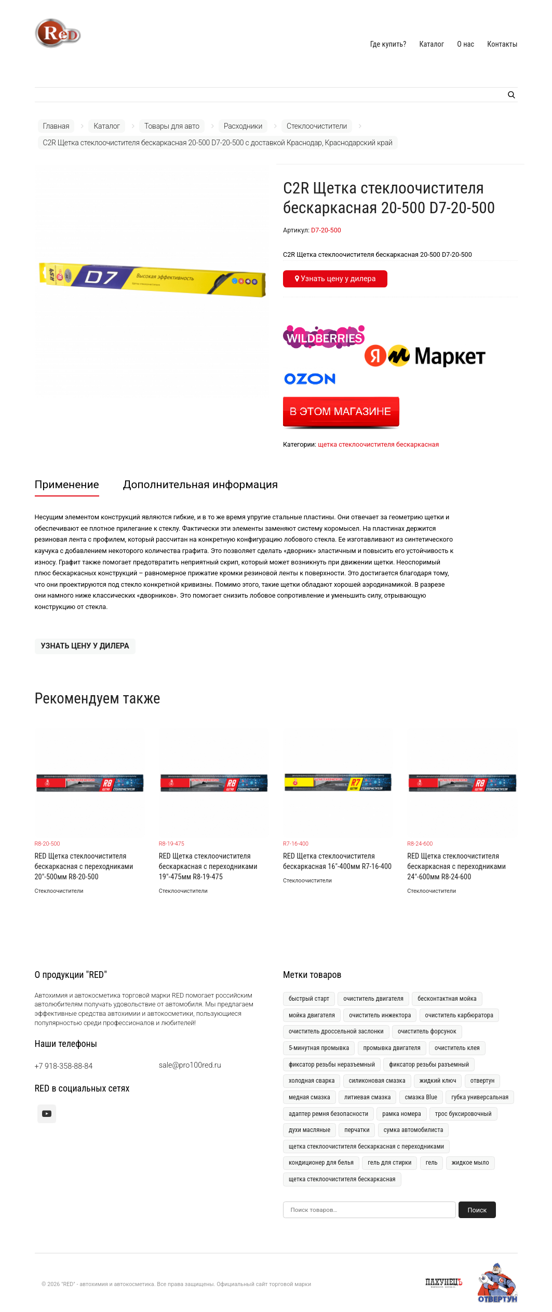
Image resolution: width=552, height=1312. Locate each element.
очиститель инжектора (380, 1015)
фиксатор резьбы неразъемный (332, 1064)
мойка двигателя (312, 1015)
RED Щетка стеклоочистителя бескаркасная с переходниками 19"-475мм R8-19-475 (208, 866)
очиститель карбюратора (459, 1015)
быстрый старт (309, 998)
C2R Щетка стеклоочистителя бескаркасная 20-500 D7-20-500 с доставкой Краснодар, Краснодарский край (218, 143)
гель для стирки (389, 1162)
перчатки (356, 1130)
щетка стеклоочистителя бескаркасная (378, 444)
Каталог (431, 44)
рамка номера (401, 1113)
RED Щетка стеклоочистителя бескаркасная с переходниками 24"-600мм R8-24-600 (456, 866)
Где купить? (388, 44)
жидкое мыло (470, 1162)
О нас (465, 44)
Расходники (243, 126)
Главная (56, 126)
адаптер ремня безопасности (328, 1113)
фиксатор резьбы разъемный (429, 1064)
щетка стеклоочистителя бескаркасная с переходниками (366, 1146)
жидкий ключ (438, 1080)
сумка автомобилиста (413, 1130)
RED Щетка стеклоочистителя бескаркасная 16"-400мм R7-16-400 (337, 861)
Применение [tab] (67, 484)
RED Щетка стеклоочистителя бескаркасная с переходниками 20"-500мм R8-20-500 (84, 866)
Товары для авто (171, 126)
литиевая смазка (367, 1097)
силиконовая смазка (377, 1080)
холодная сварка (312, 1080)
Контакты (502, 44)
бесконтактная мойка (447, 998)
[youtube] (46, 1113)
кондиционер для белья (321, 1162)
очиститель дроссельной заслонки (336, 1031)
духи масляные (309, 1130)
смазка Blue (421, 1097)
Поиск (477, 1210)
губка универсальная (479, 1097)
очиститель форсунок (427, 1031)
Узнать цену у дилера (335, 278)
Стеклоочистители (317, 126)
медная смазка (309, 1097)
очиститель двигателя (373, 998)
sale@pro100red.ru (190, 1065)
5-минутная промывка (319, 1048)
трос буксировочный (463, 1113)
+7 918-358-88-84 (64, 1066)
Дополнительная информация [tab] (200, 484)
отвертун (482, 1080)
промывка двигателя (391, 1048)
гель (432, 1162)
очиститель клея (457, 1048)
